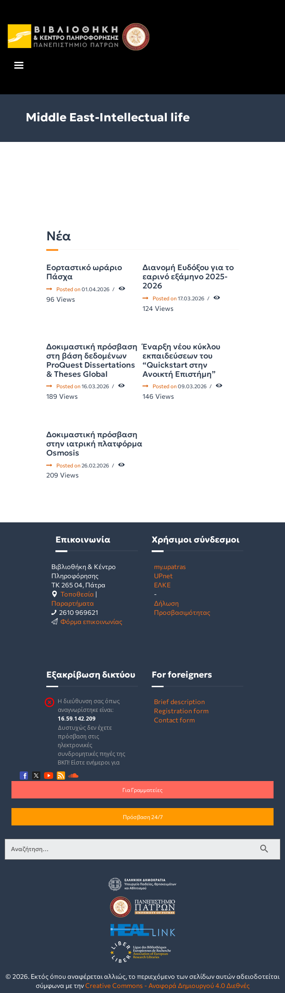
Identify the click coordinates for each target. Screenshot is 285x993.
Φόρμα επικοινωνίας (91, 621)
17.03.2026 (191, 298)
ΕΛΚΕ (162, 585)
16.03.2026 (95, 386)
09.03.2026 (192, 386)
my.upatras (170, 566)
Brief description (179, 701)
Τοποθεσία (77, 594)
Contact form (174, 720)
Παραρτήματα (72, 603)
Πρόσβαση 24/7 (143, 817)
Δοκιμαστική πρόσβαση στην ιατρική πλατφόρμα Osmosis (94, 443)
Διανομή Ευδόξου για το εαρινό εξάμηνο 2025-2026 (188, 276)
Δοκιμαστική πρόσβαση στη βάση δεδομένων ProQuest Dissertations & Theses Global (91, 360)
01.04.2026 (96, 289)
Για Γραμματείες (142, 790)
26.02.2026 (95, 465)
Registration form (181, 710)
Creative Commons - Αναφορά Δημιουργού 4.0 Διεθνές (167, 985)
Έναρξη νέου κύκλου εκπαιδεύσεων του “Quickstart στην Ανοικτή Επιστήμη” (181, 360)
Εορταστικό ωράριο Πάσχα (84, 272)
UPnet (163, 575)
